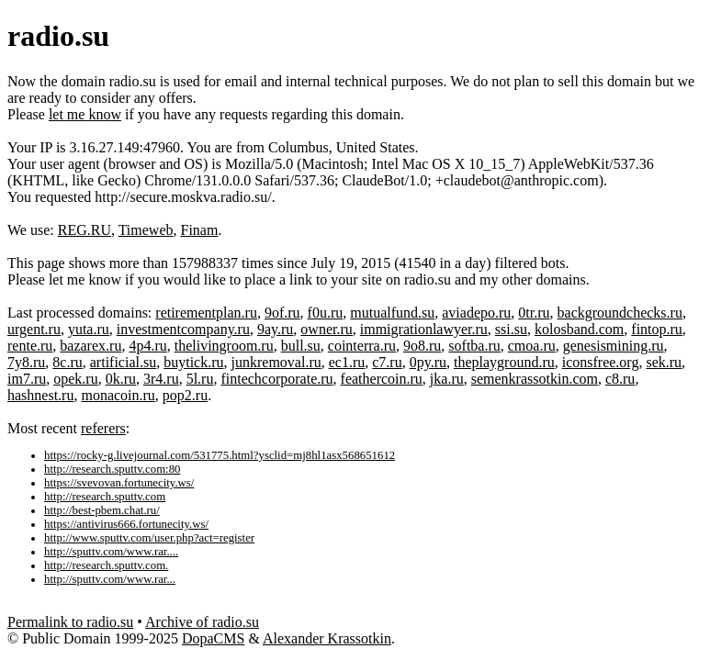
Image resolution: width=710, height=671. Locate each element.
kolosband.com (579, 329)
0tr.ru (533, 312)
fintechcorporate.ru (276, 378)
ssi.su (511, 329)
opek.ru (75, 378)
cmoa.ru (532, 345)
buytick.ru (193, 362)
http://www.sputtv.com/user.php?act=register (149, 537)
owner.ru (326, 329)
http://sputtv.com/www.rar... (109, 579)
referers (103, 428)
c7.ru (386, 362)
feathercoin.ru (382, 378)
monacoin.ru (117, 395)
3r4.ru (161, 378)
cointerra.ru (362, 345)
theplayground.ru (504, 362)
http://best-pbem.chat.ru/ (102, 510)
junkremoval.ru (276, 362)
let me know (85, 114)
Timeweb (146, 230)
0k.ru (121, 378)
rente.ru (29, 345)
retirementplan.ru (206, 312)
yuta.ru (88, 329)
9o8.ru (422, 345)
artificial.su (123, 362)
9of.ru (282, 312)
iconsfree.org (600, 362)
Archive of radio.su (202, 622)
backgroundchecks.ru (620, 312)
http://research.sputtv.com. (106, 565)
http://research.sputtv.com (104, 496)
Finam (200, 230)
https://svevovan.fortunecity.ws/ (119, 482)
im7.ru (26, 378)
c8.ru (620, 378)
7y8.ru (26, 362)
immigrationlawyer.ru (424, 329)
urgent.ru (34, 329)
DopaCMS (213, 638)
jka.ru (447, 378)
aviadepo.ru (476, 312)
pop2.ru (185, 395)
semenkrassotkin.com (534, 378)
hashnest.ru (40, 395)
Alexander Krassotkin (327, 638)
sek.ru (664, 362)
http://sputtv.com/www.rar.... (111, 551)
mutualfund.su (392, 312)
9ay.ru (275, 329)
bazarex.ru (90, 345)
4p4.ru (147, 345)
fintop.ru (656, 329)
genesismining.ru (613, 345)
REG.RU (84, 230)
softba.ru (474, 345)
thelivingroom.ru (224, 345)
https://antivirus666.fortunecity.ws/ (126, 524)
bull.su (301, 345)
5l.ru (200, 378)
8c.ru (67, 362)
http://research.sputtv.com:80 (112, 469)
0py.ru (428, 362)
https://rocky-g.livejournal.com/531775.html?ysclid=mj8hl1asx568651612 (219, 455)
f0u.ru (326, 312)
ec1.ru (347, 362)
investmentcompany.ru (183, 329)
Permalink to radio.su (70, 622)
